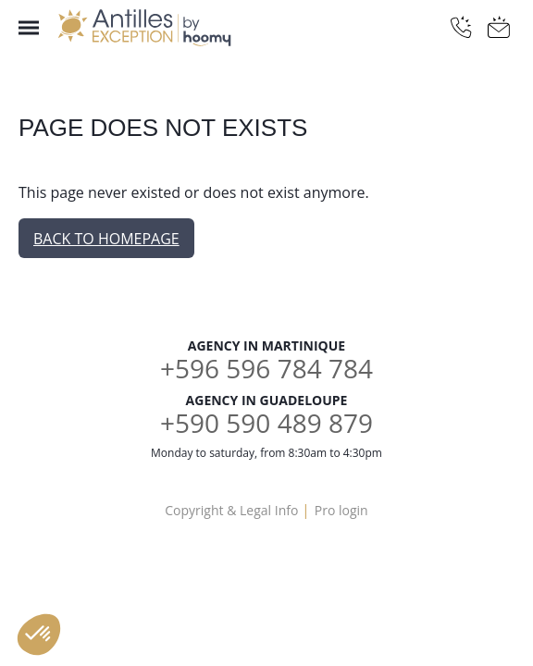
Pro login (341, 510)
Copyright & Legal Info (231, 510)
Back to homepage (106, 238)
